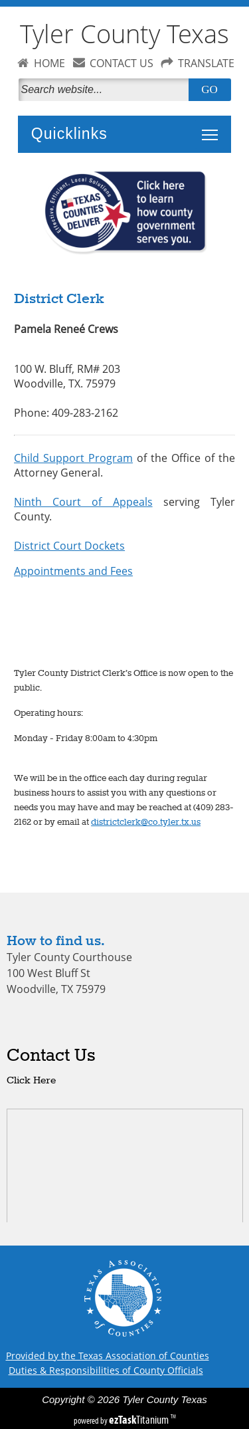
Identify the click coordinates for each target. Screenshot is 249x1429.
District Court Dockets (69, 545)
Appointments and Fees (73, 571)
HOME (49, 63)
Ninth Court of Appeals (83, 502)
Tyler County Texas (124, 34)
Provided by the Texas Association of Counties (107, 1355)
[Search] (106, 89)
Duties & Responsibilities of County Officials (106, 1370)
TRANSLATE (206, 63)
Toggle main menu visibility (213, 128)
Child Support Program (73, 458)
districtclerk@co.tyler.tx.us (146, 822)
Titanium (140, 1419)
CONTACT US (121, 63)
